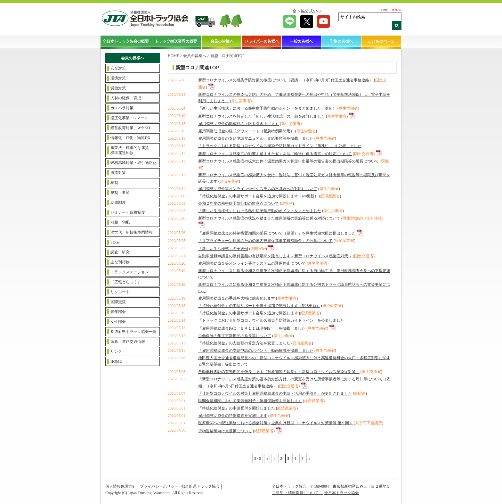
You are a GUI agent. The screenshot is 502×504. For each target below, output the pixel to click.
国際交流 (118, 302)
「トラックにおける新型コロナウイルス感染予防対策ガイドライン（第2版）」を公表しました (279, 146)
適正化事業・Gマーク (129, 118)
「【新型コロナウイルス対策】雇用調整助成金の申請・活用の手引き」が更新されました (275, 393)
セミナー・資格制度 (127, 212)
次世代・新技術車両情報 (131, 232)
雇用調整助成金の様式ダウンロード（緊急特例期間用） (246, 131)
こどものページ (381, 42)
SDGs (115, 242)
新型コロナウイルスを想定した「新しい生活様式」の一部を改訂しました (261, 116)
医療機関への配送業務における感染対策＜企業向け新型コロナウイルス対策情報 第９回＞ (275, 423)
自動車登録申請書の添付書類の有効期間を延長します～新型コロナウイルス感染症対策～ (275, 256)
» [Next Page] (309, 458)
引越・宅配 (120, 222)
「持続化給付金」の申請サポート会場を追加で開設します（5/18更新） (259, 305)
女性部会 (118, 321)
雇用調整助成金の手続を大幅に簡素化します (236, 298)
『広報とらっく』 (125, 282)
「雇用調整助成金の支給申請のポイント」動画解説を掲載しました (255, 350)
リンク (116, 351)
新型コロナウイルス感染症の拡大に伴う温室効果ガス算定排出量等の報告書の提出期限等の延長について (288, 161)
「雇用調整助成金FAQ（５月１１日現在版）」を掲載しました (251, 328)
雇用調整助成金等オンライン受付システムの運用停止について (252, 263)
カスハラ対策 (122, 108)
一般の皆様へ (302, 42)
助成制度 (118, 202)
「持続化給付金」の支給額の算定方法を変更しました (244, 343)
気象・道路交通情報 (127, 341)
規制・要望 (120, 192)
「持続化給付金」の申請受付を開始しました (236, 408)
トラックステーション (129, 272)
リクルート (120, 292)
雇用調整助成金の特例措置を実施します (232, 415)
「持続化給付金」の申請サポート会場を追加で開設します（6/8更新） (258, 196)
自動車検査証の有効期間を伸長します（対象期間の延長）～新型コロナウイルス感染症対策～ (279, 371)
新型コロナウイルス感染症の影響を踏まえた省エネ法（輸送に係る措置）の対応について (275, 154)
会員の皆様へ (222, 42)
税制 (114, 182)
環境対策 (118, 78)
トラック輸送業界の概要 (176, 42)
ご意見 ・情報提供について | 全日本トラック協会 (315, 493)
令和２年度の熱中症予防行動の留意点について (238, 203)
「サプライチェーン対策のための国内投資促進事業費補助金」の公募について (265, 240)
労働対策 (118, 88)
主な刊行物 (120, 262)
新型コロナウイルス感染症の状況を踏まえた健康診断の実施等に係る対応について (269, 218)
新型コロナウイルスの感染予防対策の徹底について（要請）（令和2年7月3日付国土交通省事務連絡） (285, 80)
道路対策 (118, 172)
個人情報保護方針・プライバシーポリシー (141, 486)
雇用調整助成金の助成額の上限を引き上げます (238, 123)
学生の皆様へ (341, 42)
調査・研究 (120, 252)
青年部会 (118, 312)
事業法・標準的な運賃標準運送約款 (129, 150)
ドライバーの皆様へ (262, 42)
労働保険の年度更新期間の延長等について (234, 336)
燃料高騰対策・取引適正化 (133, 163)
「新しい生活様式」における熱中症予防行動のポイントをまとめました (259, 211)
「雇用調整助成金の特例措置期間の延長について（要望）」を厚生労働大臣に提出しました (277, 233)
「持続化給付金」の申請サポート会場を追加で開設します (248, 313)
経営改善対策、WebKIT (130, 128)
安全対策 (118, 68)
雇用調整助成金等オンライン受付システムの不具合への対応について (257, 188)
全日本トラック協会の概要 (126, 42)
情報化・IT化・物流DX (130, 138)
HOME (384, 10)
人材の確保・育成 (125, 98)
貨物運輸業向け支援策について (225, 431)
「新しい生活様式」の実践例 (223, 248)
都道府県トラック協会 (200, 486)
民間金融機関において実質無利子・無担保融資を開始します (250, 401)
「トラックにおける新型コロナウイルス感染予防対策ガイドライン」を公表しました (271, 320)
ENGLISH (396, 10)
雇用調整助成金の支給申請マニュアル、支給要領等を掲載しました (255, 138)
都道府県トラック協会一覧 (133, 331)
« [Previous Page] (267, 458)
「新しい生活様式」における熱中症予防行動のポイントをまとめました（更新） (267, 108)
